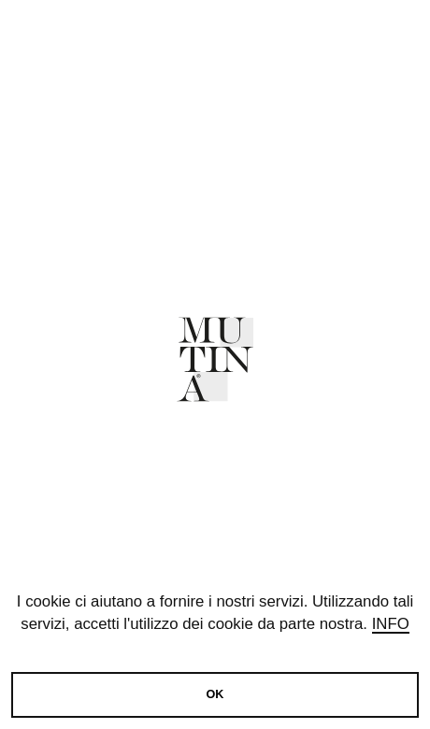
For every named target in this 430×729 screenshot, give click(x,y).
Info (390, 624)
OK (215, 694)
